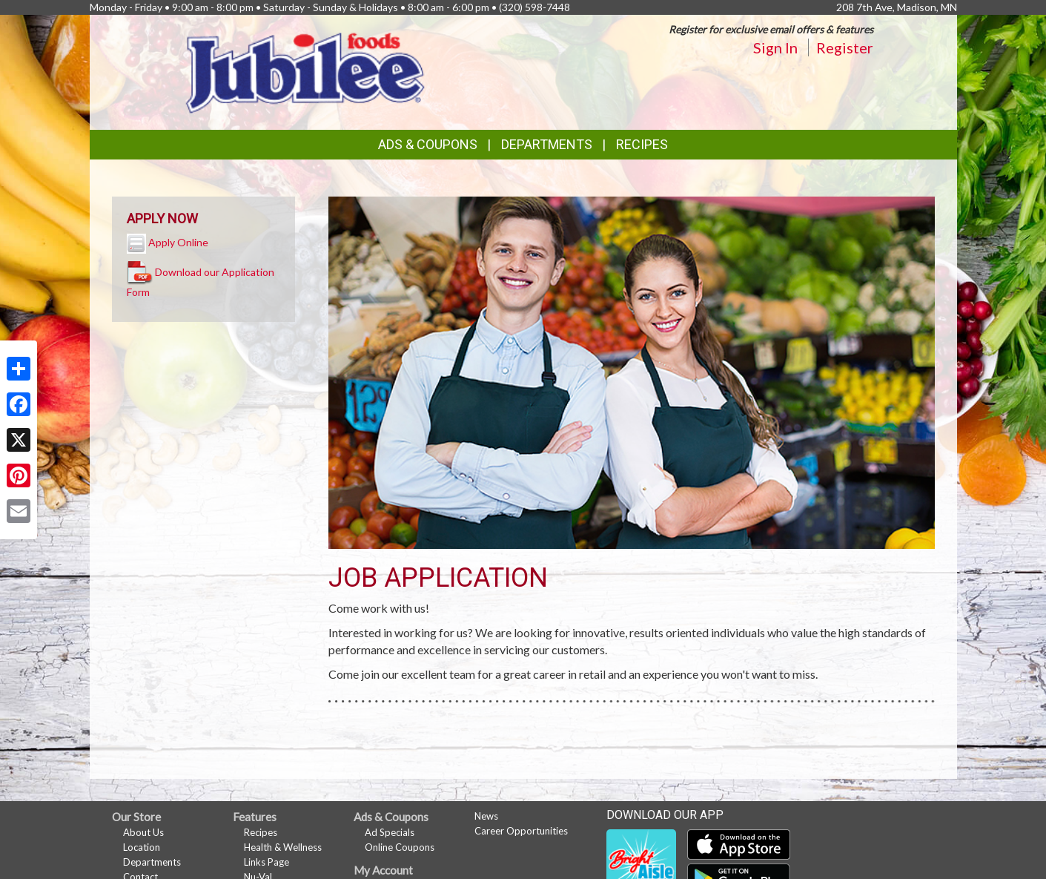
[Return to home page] (306, 71)
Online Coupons (399, 847)
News (486, 816)
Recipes (642, 144)
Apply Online (178, 242)
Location (141, 847)
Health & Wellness (283, 847)
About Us (143, 832)
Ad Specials (389, 832)
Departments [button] (546, 144)
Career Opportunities (521, 831)
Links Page (266, 862)
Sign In (775, 47)
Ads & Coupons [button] (427, 144)
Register (844, 47)
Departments (152, 862)
